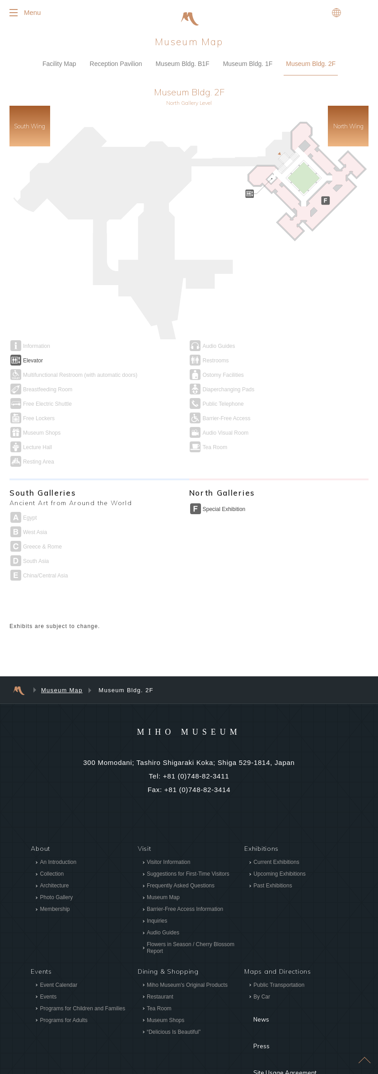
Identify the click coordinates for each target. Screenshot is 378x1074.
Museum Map (62, 655)
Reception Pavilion (116, 71)
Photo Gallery (56, 862)
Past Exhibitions (272, 850)
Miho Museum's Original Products (187, 949)
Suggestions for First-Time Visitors (188, 838)
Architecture (54, 850)
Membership (55, 874)
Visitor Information (169, 827)
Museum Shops (165, 984)
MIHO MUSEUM (189, 696)
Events (48, 961)
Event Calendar (58, 949)
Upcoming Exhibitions (279, 838)
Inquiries (157, 885)
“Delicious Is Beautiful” (174, 996)
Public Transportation (278, 949)
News (253, 977)
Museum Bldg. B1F (183, 71)
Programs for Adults (63, 984)
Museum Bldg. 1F (248, 71)
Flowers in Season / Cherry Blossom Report (190, 912)
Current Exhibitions (276, 827)
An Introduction (58, 827)
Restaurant (160, 961)
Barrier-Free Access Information (185, 874)
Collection (52, 838)
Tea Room (159, 973)
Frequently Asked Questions (181, 850)
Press (253, 991)
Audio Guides (163, 897)
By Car (261, 961)
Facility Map (59, 71)
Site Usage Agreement (280, 1004)
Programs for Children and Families (82, 973)
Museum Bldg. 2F (311, 71)
